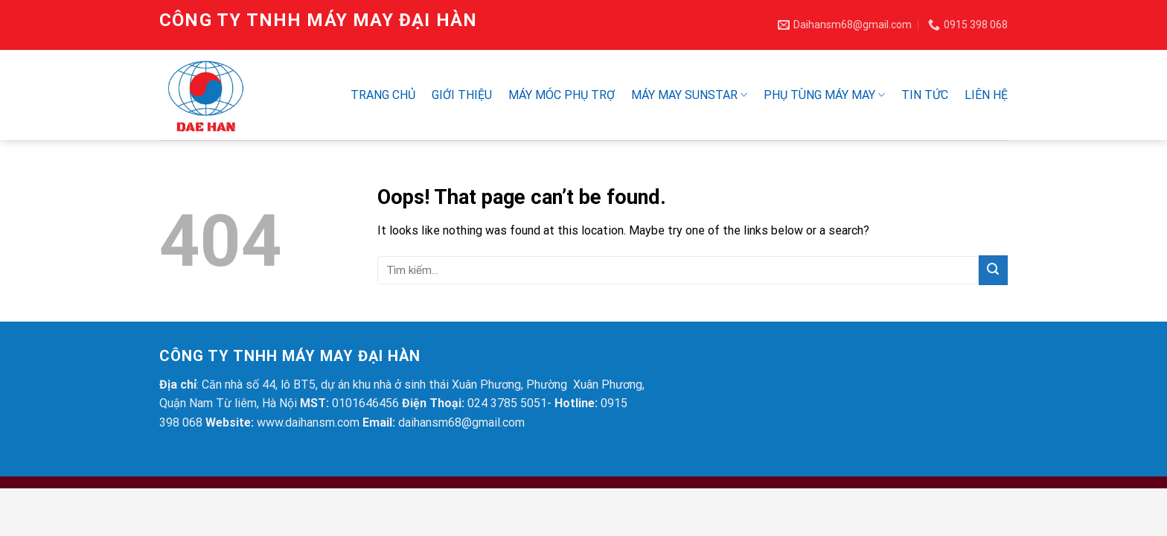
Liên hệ (986, 95)
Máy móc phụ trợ (561, 95)
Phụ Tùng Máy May (824, 95)
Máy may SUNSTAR (689, 95)
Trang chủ (383, 95)
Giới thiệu (462, 95)
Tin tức (924, 95)
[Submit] (993, 269)
